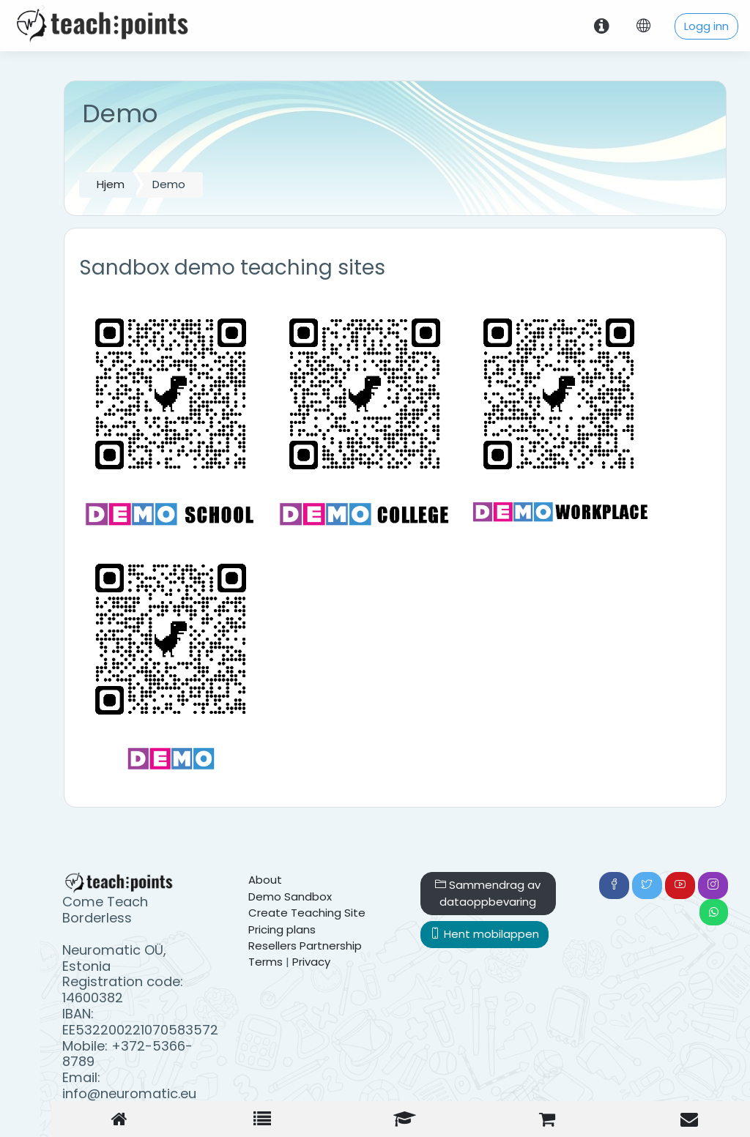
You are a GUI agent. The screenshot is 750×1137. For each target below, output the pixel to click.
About (265, 879)
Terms (265, 961)
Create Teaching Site (306, 912)
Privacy (311, 961)
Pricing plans (282, 929)
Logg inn (706, 26)
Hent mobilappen (484, 934)
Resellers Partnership (305, 945)
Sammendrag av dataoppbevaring (488, 893)
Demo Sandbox (290, 896)
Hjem (111, 184)
